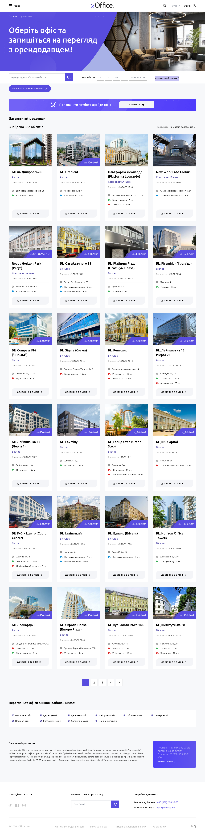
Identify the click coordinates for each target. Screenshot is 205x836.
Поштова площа (72, 291)
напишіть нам (166, 762)
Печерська (165, 378)
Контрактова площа (74, 287)
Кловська (165, 648)
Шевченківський (108, 721)
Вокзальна (117, 378)
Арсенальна (166, 383)
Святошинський (52, 721)
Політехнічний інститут (124, 474)
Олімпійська (70, 195)
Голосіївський (23, 715)
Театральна (118, 204)
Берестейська (71, 374)
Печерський (161, 715)
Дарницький (50, 715)
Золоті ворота (119, 200)
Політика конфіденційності (69, 826)
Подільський (22, 721)
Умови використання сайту (131, 826)
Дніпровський (107, 715)
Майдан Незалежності (171, 195)
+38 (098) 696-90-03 (167, 802)
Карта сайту (160, 826)
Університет (118, 374)
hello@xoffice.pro (165, 807)
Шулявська (22, 378)
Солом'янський (79, 721)
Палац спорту (167, 561)
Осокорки (21, 195)
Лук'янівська (22, 561)
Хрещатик (165, 653)
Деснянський (78, 715)
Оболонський (134, 715)
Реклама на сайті (99, 826)
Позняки (116, 291)
